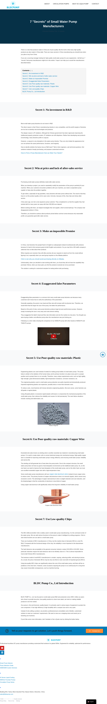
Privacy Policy (3, 700)
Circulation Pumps (61, 4)
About (47, 4)
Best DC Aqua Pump (80, 4)
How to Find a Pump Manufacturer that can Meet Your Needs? (41, 153)
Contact (95, 4)
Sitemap (18, 700)
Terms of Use (11, 700)
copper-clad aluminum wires (58, 474)
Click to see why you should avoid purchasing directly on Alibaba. (42, 259)
